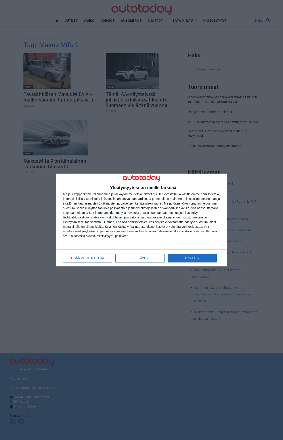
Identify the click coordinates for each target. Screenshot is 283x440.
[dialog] (141, 220)
